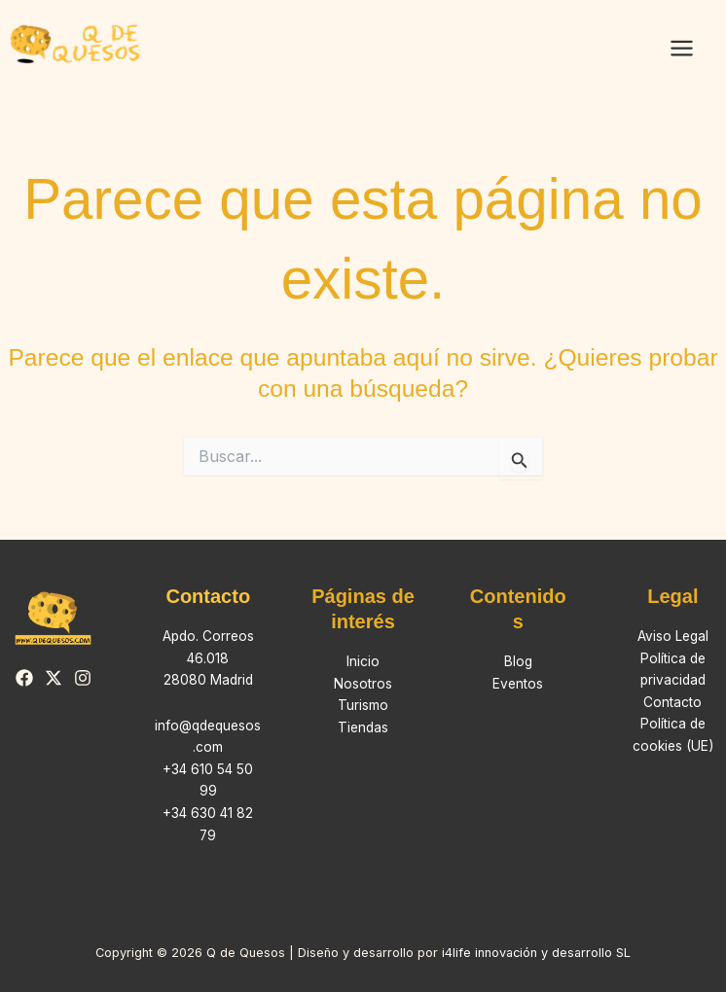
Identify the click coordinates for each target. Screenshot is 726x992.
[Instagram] (82, 678)
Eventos (517, 683)
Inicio (363, 661)
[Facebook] (24, 678)
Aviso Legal (672, 636)
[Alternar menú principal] (681, 48)
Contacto (672, 702)
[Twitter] (53, 678)
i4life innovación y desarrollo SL (536, 952)
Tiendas (363, 727)
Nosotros (363, 683)
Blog (518, 661)
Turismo (363, 705)
